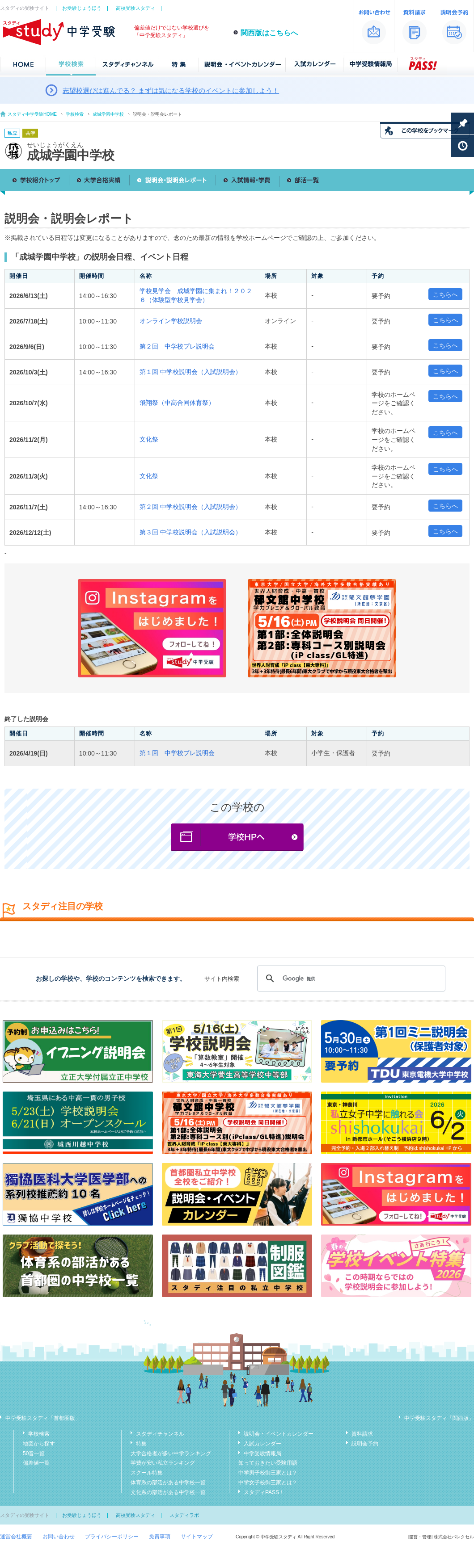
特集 (141, 1444)
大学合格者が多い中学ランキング (171, 1453)
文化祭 (149, 439)
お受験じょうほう (82, 8)
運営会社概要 (16, 1536)
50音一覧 (34, 1453)
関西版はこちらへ (269, 33)
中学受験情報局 (262, 1453)
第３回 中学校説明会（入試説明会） (190, 532)
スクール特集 (147, 1473)
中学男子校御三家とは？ (267, 1473)
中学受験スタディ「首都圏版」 (42, 1418)
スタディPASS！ (264, 1492)
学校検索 (75, 114)
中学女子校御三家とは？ (267, 1482)
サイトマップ (197, 1536)
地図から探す (39, 1444)
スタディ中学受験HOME (32, 114)
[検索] (350, 978)
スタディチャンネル (160, 1434)
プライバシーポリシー (112, 1536)
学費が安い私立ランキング (163, 1463)
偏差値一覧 (36, 1463)
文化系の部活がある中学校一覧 (168, 1492)
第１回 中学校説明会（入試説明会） (190, 371)
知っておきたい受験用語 (267, 1463)
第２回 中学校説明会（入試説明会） (190, 506)
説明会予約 (364, 1444)
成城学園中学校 (108, 114)
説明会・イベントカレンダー (278, 1434)
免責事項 (159, 1536)
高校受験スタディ (135, 8)
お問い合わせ (58, 1536)
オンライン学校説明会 (171, 320)
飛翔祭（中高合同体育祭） (177, 402)
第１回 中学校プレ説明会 (177, 752)
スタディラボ (184, 1515)
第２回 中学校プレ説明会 (177, 346)
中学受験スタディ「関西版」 (439, 1418)
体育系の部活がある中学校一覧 (168, 1482)
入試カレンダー (262, 1444)
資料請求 (362, 1434)
